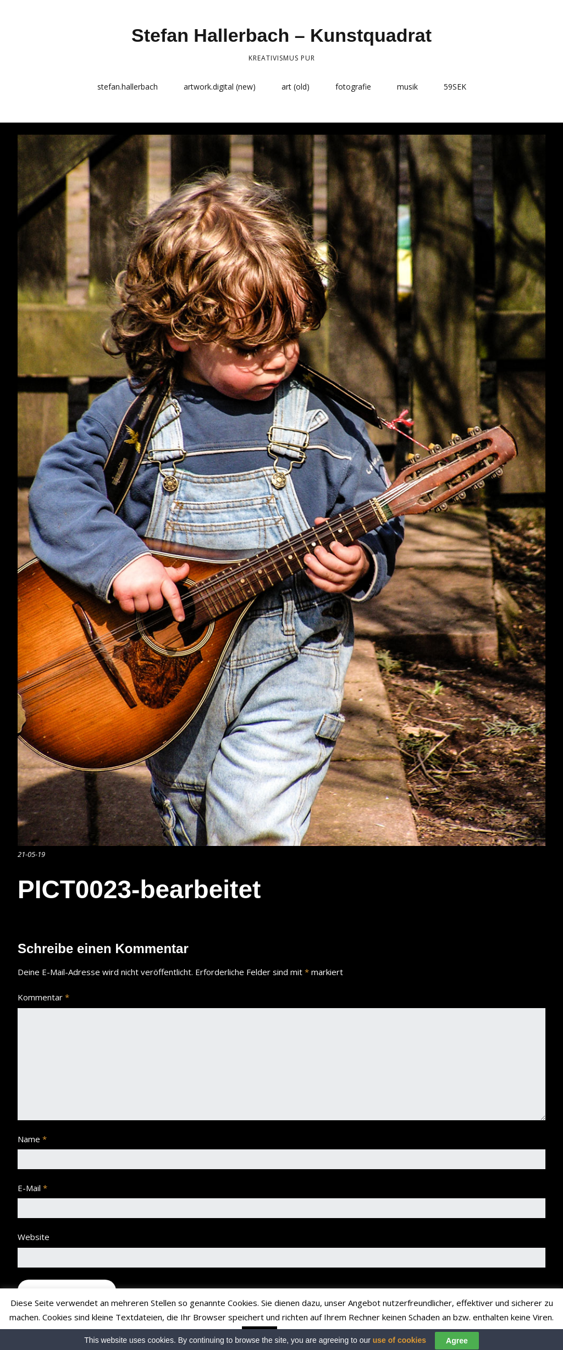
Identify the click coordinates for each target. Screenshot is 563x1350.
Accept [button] (260, 1335)
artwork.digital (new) (220, 86)
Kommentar (43, 997)
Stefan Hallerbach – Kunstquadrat (281, 35)
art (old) (296, 86)
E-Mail (32, 1187)
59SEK (455, 86)
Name (32, 1138)
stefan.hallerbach (127, 86)
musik (407, 86)
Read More (301, 1334)
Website (33, 1236)
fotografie (353, 86)
